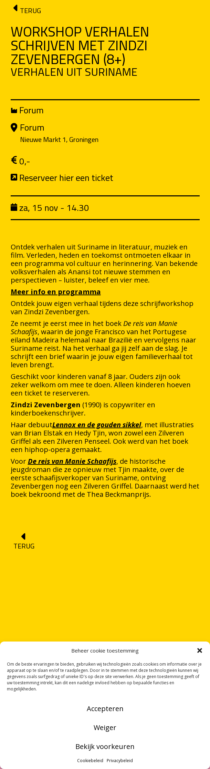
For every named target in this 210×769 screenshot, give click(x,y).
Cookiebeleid (90, 760)
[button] (199, 650)
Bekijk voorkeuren (105, 746)
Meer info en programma (56, 291)
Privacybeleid (120, 760)
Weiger (105, 727)
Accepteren (105, 708)
